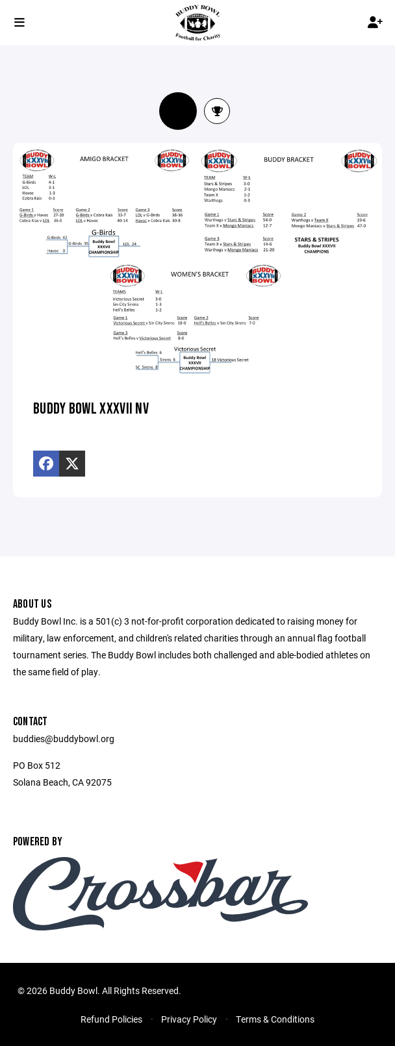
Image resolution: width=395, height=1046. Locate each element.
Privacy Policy (189, 1019)
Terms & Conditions (275, 1019)
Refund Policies (111, 1019)
